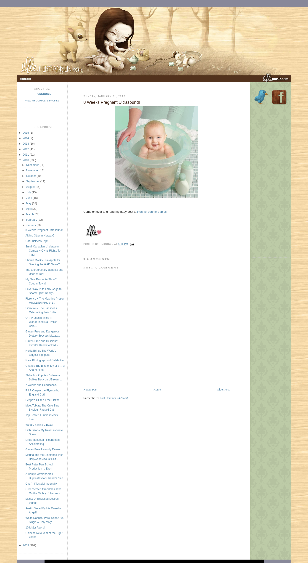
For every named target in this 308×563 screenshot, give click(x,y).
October (31, 176)
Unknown (44, 94)
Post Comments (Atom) (114, 398)
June (29, 197)
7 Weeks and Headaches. (41, 385)
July (29, 192)
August (30, 187)
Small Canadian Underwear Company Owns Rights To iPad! (43, 250)
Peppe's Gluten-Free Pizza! (42, 400)
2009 (26, 545)
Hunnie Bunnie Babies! (152, 211)
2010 (26, 160)
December (32, 165)
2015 (26, 132)
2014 (26, 138)
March (30, 214)
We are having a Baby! (39, 424)
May (29, 203)
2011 (26, 154)
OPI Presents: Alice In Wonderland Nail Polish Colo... (41, 322)
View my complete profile (42, 100)
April (29, 208)
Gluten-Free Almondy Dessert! (43, 449)
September (33, 181)
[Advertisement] (137, 377)
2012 (26, 149)
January (31, 225)
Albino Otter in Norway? (39, 235)
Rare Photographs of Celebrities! (45, 360)
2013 (26, 143)
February (32, 219)
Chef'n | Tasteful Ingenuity (41, 483)
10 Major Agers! (35, 527)
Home (157, 389)
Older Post (223, 389)
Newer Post (90, 389)
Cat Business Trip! (36, 241)
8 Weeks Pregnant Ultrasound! (44, 230)
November (32, 170)
